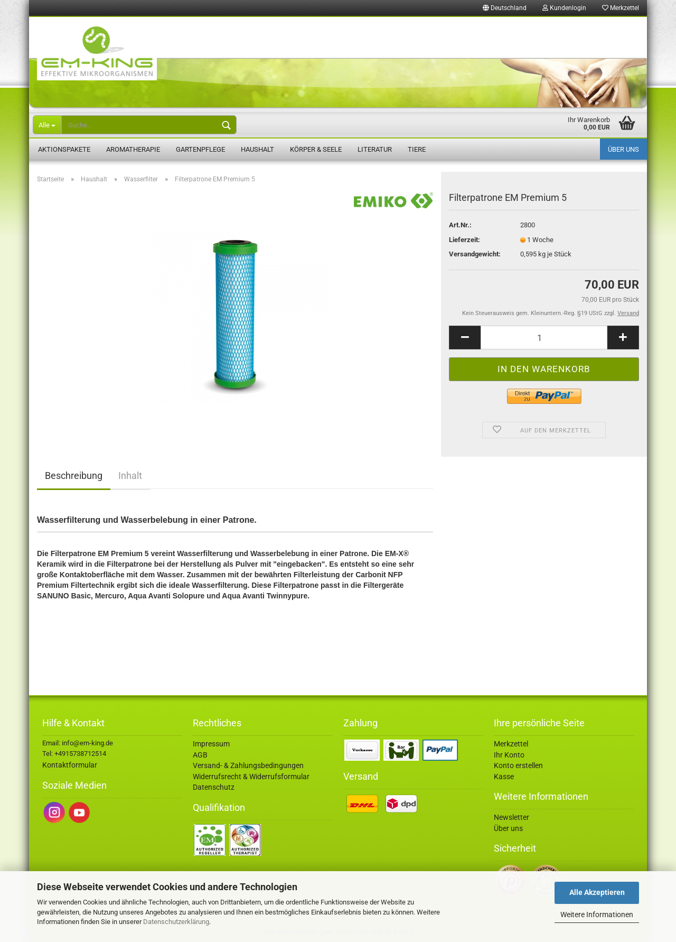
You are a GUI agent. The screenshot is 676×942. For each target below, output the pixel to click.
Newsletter (511, 817)
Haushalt (257, 149)
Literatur (375, 149)
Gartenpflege (200, 149)
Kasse (504, 776)
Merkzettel (620, 8)
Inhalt (130, 475)
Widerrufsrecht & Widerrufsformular (251, 776)
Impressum (211, 744)
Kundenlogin (564, 8)
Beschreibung (73, 475)
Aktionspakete (64, 149)
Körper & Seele (316, 149)
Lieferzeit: (464, 240)
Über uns (623, 149)
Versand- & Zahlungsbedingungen (248, 765)
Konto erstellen (518, 765)
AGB (200, 755)
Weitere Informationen (596, 914)
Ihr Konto (509, 755)
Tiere (417, 149)
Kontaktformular (69, 765)
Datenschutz (213, 787)
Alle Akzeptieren (597, 892)
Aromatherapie (133, 149)
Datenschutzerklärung (176, 922)
